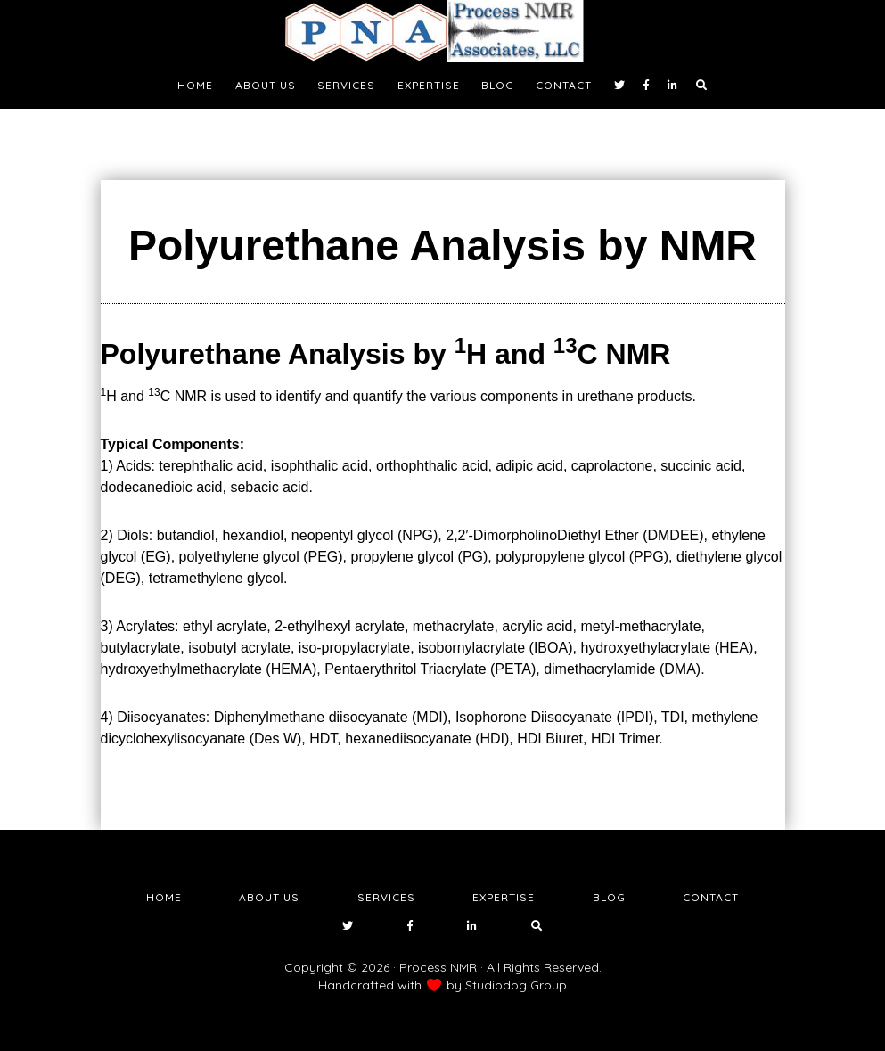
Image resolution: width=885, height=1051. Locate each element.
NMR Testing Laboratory (443, 31)
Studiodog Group (516, 985)
